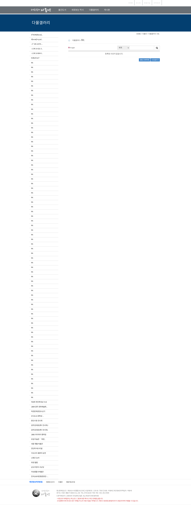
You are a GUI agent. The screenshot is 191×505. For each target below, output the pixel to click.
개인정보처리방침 (35, 482)
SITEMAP (157, 3)
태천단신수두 (50, 482)
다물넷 (60, 482)
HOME (130, 3)
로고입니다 (44, 10)
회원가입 (147, 3)
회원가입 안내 (70, 482)
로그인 (138, 3)
